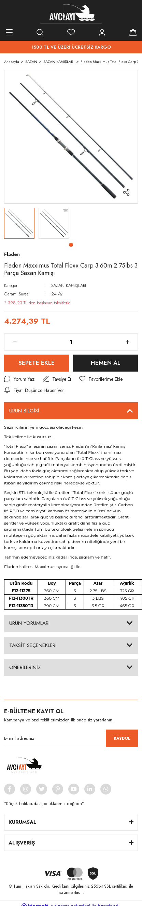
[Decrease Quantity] (14, 342)
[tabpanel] (19, 223)
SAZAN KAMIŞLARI (68, 285)
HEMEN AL (105, 363)
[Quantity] (71, 342)
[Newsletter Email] (71, 738)
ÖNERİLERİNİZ (25, 667)
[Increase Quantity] (127, 342)
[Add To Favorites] (101, 379)
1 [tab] (71, 245)
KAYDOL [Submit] (122, 738)
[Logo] (71, 13)
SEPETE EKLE (36, 363)
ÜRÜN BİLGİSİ (24, 410)
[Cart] (133, 32)
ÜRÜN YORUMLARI (29, 623)
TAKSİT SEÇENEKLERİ (33, 645)
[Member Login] (102, 32)
